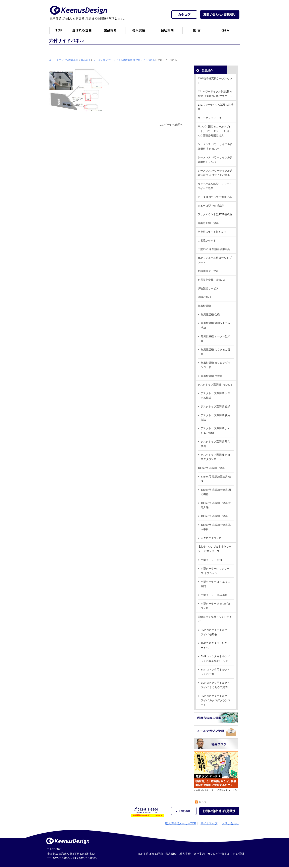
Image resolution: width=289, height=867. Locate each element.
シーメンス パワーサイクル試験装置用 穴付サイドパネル (215, 173)
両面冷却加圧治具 (208, 223)
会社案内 (168, 32)
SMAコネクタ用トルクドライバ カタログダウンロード (215, 700)
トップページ (58, 32)
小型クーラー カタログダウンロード (215, 606)
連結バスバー (205, 297)
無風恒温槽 (204, 305)
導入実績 (185, 853)
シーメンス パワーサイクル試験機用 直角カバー (215, 146)
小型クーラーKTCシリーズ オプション (215, 570)
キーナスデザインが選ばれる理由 (82, 32)
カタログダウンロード (214, 538)
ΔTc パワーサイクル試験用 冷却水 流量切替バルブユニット (215, 93)
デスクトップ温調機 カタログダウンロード (215, 457)
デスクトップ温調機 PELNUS (215, 384)
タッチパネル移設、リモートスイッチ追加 (215, 186)
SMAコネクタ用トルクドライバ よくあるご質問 (215, 685)
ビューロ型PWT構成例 (211, 205)
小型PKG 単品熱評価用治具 (214, 249)
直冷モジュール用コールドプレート (215, 260)
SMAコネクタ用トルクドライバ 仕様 (215, 671)
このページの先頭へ (171, 124)
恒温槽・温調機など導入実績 (139, 32)
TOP (140, 853)
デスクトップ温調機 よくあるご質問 (215, 430)
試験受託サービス (208, 288)
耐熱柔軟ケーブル (208, 271)
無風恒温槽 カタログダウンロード (215, 365)
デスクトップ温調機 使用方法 (215, 417)
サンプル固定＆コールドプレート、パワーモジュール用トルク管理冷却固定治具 (215, 131)
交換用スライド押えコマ (212, 231)
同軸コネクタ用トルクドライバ (215, 619)
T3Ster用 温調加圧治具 (211, 467)
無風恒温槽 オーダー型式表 (215, 338)
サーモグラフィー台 (209, 117)
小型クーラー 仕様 (211, 559)
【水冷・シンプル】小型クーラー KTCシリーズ (215, 549)
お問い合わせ (230, 823)
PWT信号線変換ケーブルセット (215, 80)
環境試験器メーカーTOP (180, 823)
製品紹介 (111, 32)
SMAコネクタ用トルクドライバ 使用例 (215, 632)
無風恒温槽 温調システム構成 (215, 325)
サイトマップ (208, 823)
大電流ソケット (207, 240)
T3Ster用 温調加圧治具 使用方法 (216, 505)
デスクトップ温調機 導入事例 (215, 443)
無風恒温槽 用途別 (211, 375)
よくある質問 (235, 853)
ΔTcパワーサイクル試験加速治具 (215, 107)
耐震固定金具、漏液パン (212, 279)
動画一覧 (196, 32)
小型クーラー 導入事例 (214, 595)
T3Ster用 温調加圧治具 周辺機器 (216, 492)
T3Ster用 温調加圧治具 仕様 (216, 478)
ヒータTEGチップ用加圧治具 (215, 197)
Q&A (225, 32)
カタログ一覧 (215, 853)
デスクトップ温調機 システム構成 (215, 395)
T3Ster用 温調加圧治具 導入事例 (216, 527)
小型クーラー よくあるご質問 (215, 584)
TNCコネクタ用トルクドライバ (215, 645)
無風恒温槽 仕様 (210, 314)
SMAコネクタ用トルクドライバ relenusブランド (215, 658)
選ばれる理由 (154, 853)
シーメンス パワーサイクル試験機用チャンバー (215, 159)
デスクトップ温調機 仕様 (215, 406)
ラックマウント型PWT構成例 (215, 214)
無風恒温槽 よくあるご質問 (215, 351)
